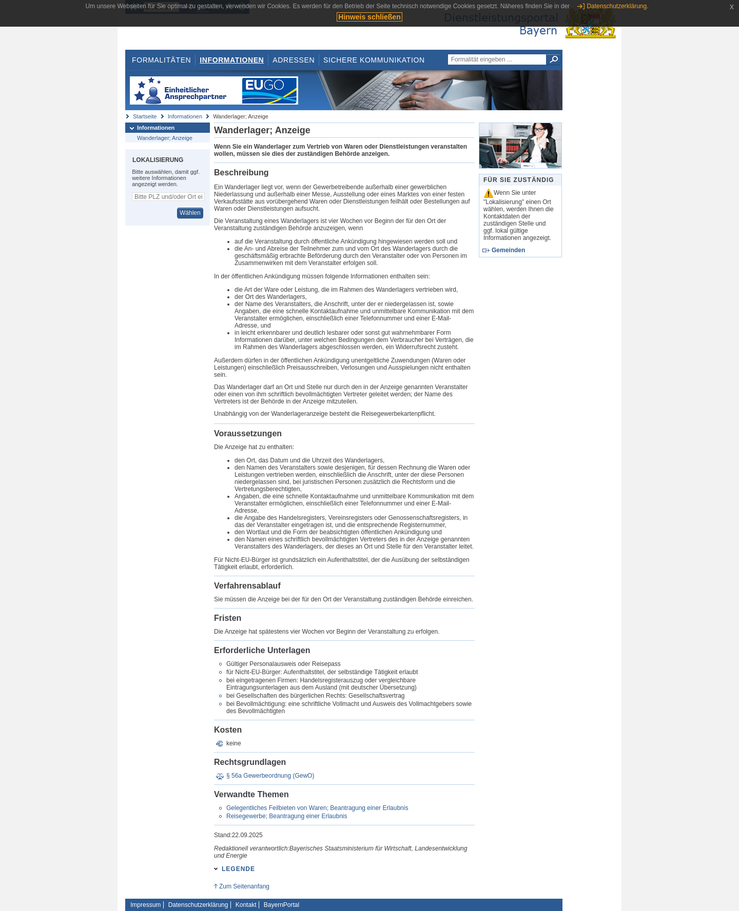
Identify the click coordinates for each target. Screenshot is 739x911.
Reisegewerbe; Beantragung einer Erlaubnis (286, 816)
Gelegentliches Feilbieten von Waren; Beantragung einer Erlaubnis (317, 808)
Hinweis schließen (369, 17)
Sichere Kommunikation (374, 60)
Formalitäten (161, 60)
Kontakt (246, 904)
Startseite (145, 116)
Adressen (294, 60)
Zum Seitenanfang (244, 886)
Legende (238, 869)
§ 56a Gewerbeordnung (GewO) (270, 775)
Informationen (232, 60)
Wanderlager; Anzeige (164, 138)
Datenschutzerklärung (198, 904)
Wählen (190, 212)
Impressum (145, 904)
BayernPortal (281, 904)
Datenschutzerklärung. (617, 6)
